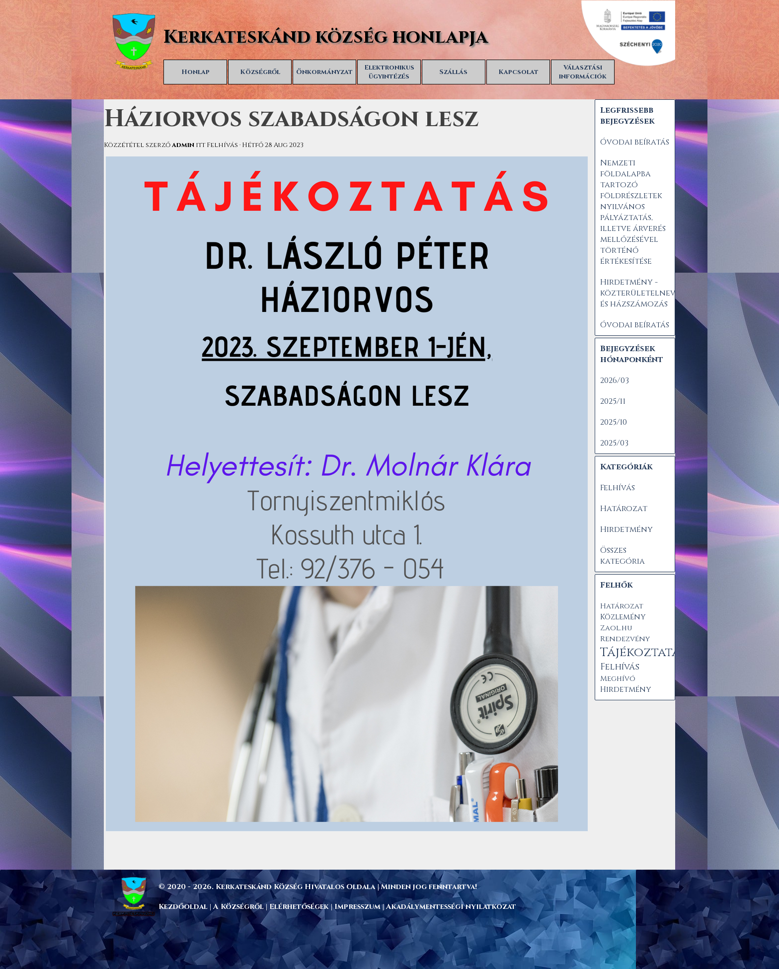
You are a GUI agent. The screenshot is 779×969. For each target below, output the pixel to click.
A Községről (238, 906)
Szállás (453, 72)
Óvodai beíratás (634, 142)
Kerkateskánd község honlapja (325, 37)
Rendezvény (625, 639)
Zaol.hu (616, 628)
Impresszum (358, 906)
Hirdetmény (626, 529)
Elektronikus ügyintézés (389, 72)
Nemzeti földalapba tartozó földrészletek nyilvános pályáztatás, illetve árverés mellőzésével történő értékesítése (633, 212)
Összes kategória (622, 556)
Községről (260, 72)
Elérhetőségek (299, 906)
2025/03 (614, 443)
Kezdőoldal (183, 906)
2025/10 (613, 422)
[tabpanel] (411, 887)
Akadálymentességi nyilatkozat (451, 906)
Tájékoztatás (643, 652)
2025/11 (612, 401)
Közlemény (622, 617)
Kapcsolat (518, 72)
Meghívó (617, 678)
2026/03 (614, 380)
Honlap (195, 72)
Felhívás (617, 487)
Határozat (623, 508)
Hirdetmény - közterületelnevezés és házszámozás (646, 293)
